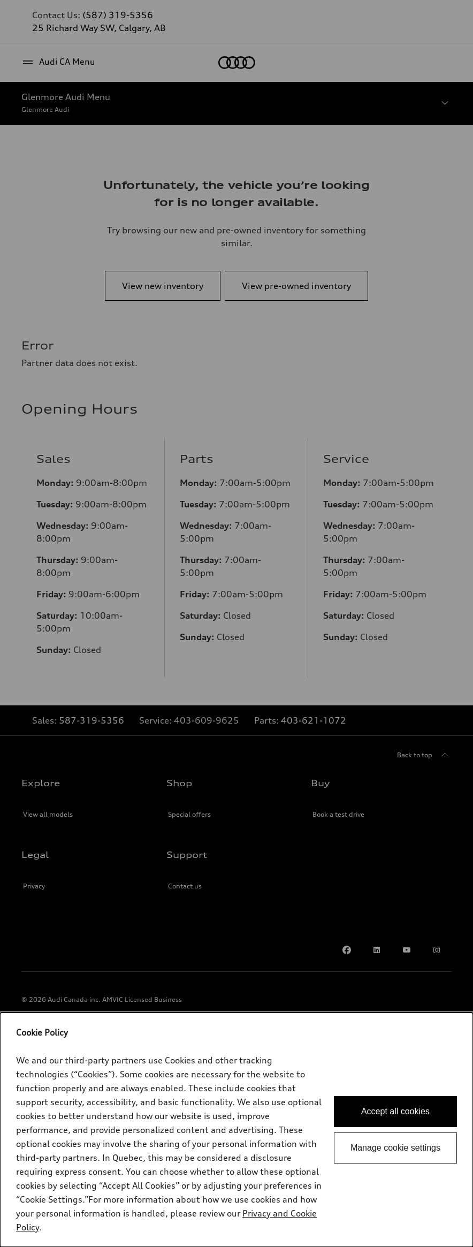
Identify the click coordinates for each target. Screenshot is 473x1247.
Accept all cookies (395, 1111)
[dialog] (236, 1130)
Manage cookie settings (395, 1147)
